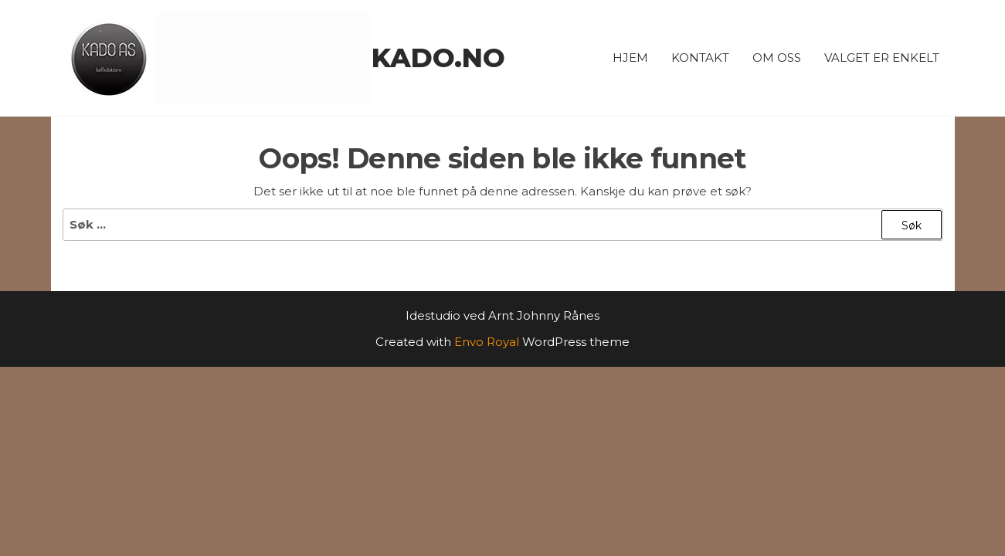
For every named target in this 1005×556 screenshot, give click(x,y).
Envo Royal (486, 341)
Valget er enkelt (881, 57)
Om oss (776, 57)
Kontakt (700, 57)
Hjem (630, 57)
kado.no (438, 58)
